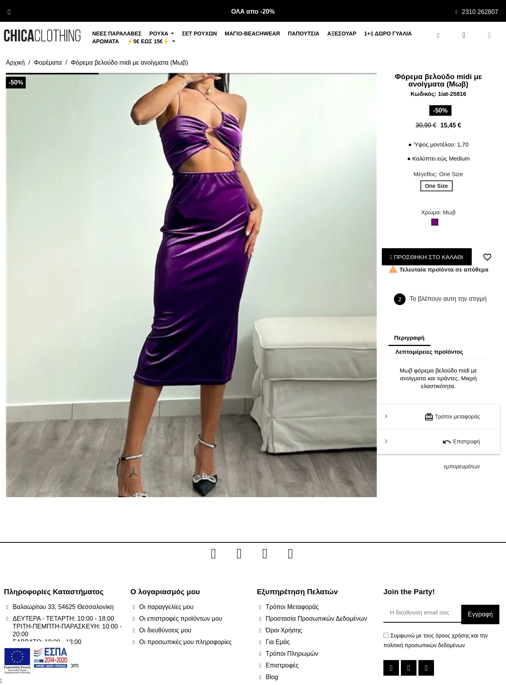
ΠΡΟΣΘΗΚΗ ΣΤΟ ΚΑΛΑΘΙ (427, 257)
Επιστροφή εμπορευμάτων (461, 445)
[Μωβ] (436, 224)
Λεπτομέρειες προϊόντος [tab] (429, 351)
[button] (11, 285)
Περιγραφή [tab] (409, 337)
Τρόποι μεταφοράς (452, 417)
